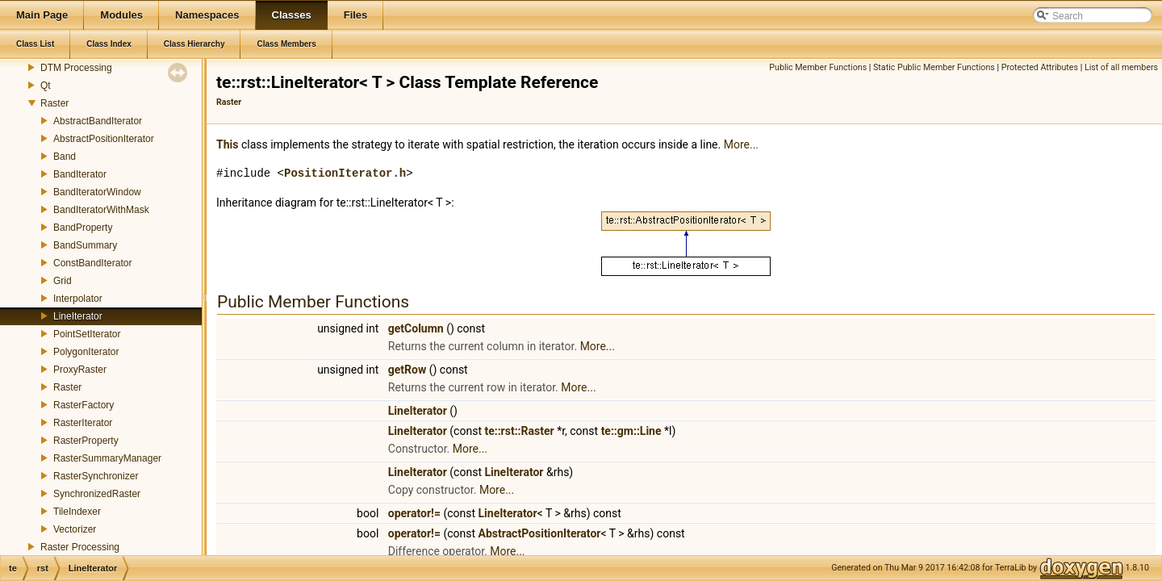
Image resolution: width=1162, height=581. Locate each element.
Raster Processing (79, 547)
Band (64, 156)
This (227, 144)
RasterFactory (83, 405)
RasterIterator (82, 422)
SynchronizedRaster (96, 493)
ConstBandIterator (92, 263)
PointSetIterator (86, 334)
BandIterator (80, 174)
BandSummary (85, 245)
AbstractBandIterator (97, 121)
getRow (407, 369)
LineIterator (77, 316)
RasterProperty (86, 440)
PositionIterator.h (345, 173)
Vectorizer (74, 529)
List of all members (1121, 67)
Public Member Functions (818, 67)
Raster (54, 103)
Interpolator (77, 298)
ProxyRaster (80, 369)
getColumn (416, 328)
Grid (62, 280)
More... (741, 144)
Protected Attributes (1039, 67)
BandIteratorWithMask (101, 209)
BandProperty (82, 227)
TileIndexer (77, 511)
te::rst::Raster (519, 430)
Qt (45, 85)
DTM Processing (76, 67)
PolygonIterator (86, 351)
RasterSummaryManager (107, 458)
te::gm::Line (631, 430)
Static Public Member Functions (934, 67)
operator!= (414, 513)
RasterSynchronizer (95, 476)
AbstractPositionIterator (103, 138)
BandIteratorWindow (97, 192)
